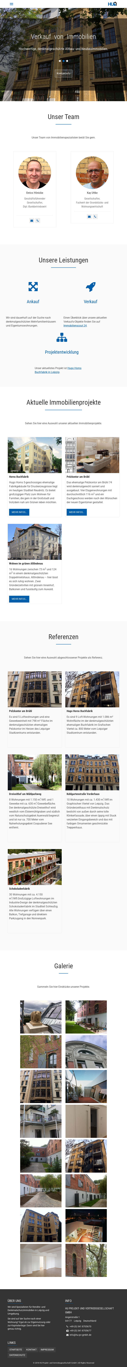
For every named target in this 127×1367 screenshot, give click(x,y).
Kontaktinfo (63, 73)
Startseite (15, 1349)
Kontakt (31, 1349)
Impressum (47, 1349)
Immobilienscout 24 (75, 325)
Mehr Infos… (19, 512)
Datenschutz (17, 1355)
